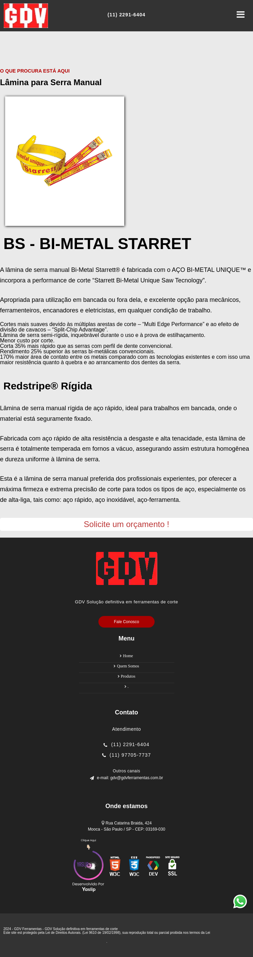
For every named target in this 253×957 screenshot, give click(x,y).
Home (128, 655)
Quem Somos (128, 666)
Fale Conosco (126, 621)
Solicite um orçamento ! (126, 524)
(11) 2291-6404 (130, 744)
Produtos (128, 676)
